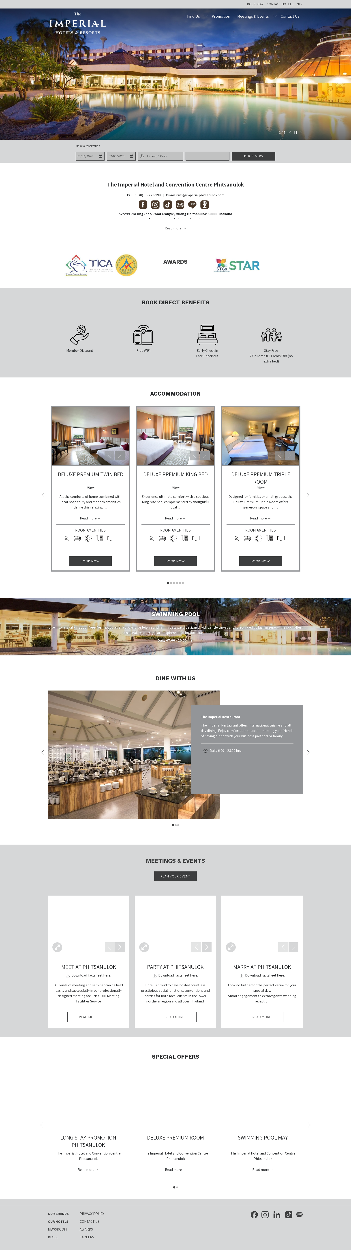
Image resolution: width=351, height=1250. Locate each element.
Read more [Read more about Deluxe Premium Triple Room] (258, 518)
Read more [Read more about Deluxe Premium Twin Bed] (88, 518)
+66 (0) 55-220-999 (147, 195)
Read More (94, 1018)
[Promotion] (221, 16)
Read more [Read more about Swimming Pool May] (261, 1169)
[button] (90, 156)
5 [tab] (180, 583)
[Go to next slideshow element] (301, 133)
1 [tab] (168, 583)
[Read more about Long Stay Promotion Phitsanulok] (88, 1099)
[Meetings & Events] (253, 16)
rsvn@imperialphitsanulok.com (200, 195)
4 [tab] (177, 583)
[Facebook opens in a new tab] (254, 1214)
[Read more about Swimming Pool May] (263, 1099)
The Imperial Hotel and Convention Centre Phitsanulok (175, 184)
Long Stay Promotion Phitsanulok (88, 1141)
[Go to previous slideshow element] (290, 133)
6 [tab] (183, 583)
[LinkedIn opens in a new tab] (277, 1214)
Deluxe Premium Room (175, 1137)
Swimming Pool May (263, 1137)
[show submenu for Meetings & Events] (274, 16)
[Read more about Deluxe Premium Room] (175, 1099)
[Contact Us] (290, 16)
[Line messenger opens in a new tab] (299, 1214)
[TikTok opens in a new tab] (288, 1214)
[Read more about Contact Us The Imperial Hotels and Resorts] (175, 228)
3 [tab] (174, 583)
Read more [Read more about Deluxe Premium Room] (173, 1169)
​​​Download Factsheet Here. (88, 975)
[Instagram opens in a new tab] (265, 1214)
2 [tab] (171, 583)
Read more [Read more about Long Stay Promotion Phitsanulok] (86, 1169)
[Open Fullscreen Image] (57, 947)
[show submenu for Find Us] (205, 16)
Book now (253, 156)
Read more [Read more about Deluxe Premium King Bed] (173, 518)
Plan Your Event (175, 876)
